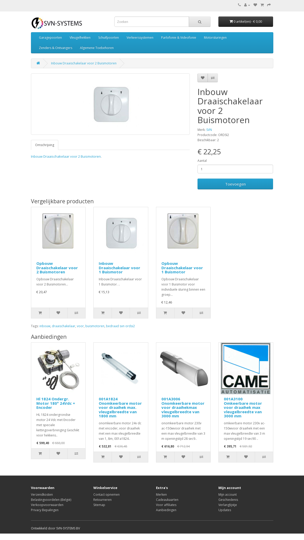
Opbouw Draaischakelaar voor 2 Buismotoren (57, 267)
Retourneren (102, 499)
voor (80, 326)
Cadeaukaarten (167, 499)
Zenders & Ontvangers (55, 48)
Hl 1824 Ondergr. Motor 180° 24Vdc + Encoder (55, 403)
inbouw (44, 326)
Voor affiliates (166, 505)
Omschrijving (44, 145)
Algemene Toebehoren (97, 48)
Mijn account (227, 494)
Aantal (202, 160)
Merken (161, 494)
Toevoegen (235, 184)
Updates (224, 510)
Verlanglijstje (227, 505)
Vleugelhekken (80, 37)
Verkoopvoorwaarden (47, 505)
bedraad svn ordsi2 (120, 326)
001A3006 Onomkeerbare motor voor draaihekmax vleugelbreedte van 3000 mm (182, 407)
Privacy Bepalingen (45, 510)
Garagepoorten (50, 37)
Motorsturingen (215, 37)
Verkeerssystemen (140, 37)
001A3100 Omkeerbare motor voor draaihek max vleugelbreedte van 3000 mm (243, 407)
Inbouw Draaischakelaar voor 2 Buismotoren (84, 63)
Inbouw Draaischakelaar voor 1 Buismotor (119, 267)
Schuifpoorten (108, 37)
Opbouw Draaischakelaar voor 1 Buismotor (182, 267)
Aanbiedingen (166, 510)
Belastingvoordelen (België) (51, 499)
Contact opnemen (106, 494)
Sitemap (99, 505)
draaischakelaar (63, 326)
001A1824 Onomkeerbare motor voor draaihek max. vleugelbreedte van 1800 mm (120, 407)
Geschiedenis (228, 499)
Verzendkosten (42, 494)
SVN (209, 130)
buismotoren (94, 326)
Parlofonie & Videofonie (178, 37)
